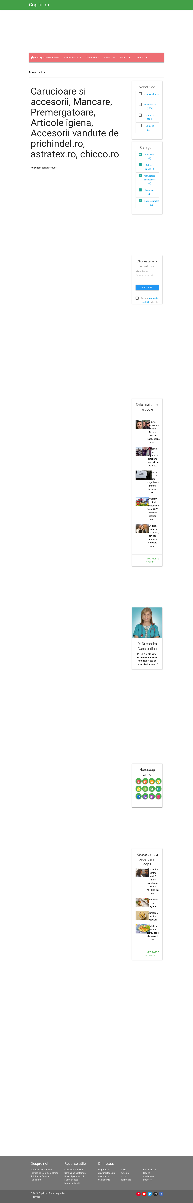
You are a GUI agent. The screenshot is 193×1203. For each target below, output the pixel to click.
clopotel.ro (103, 1169)
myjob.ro (125, 1173)
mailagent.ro (149, 1169)
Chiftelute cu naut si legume (153, 903)
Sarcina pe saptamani (75, 1173)
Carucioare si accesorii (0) (150, 180)
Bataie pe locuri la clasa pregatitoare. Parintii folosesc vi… (153, 482)
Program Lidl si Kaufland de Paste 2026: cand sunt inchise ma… (153, 509)
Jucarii (142, 57)
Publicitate (36, 1179)
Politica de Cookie (40, 1176)
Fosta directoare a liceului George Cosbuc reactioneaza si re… (153, 432)
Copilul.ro (39, 5)
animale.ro (103, 1176)
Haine (39, 67)
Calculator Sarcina (73, 1169)
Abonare (147, 287)
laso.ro (146, 1173)
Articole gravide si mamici (46, 57)
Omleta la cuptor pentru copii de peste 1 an (153, 933)
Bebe (125, 57)
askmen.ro (126, 1179)
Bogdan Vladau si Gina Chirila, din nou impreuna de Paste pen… (153, 536)
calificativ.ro (104, 1179)
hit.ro (123, 1176)
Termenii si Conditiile (41, 1169)
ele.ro (123, 1169)
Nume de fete (71, 1179)
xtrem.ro (147, 1179)
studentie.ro (149, 1176)
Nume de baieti (72, 1183)
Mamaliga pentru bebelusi (153, 916)
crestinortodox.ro (106, 1173)
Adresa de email (142, 271)
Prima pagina (37, 72)
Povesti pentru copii (74, 1176)
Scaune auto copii (72, 57)
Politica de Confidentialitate (44, 1173)
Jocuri (110, 57)
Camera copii (92, 57)
